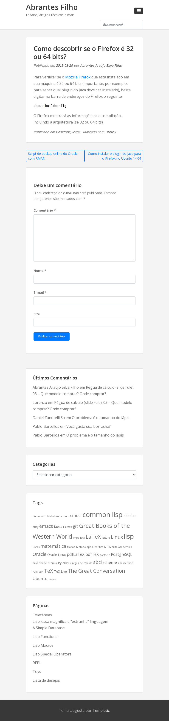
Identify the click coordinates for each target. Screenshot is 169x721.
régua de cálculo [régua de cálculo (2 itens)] (82, 563)
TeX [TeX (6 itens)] (48, 570)
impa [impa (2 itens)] (76, 537)
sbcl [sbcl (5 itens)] (97, 562)
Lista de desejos (46, 680)
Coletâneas (42, 615)
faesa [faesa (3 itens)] (58, 526)
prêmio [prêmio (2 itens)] (52, 563)
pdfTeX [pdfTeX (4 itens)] (92, 554)
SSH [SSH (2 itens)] (41, 571)
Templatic (101, 710)
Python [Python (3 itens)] (63, 562)
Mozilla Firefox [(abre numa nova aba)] (77, 77)
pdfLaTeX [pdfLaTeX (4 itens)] (75, 554)
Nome (40, 270)
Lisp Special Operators (52, 654)
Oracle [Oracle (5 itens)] (39, 554)
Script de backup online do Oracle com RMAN (53, 156)
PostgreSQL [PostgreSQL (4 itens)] (121, 554)
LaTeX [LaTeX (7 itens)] (93, 536)
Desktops (63, 132)
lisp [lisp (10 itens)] (129, 536)
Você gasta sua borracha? (88, 426)
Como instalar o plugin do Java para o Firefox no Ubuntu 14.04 (114, 156)
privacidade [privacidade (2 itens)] (40, 563)
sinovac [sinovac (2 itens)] (122, 563)
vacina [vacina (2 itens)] (52, 579)
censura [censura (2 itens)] (64, 516)
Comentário (45, 210)
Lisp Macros (43, 645)
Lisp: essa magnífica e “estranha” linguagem (70, 621)
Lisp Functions (45, 636)
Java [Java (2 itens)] (82, 537)
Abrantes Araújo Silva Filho (101, 65)
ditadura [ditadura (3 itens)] (130, 516)
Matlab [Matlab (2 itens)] (71, 547)
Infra (75, 132)
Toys (37, 671)
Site (37, 314)
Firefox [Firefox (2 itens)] (67, 527)
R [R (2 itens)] (70, 563)
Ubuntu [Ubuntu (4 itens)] (40, 578)
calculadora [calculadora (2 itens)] (52, 516)
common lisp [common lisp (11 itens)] (102, 514)
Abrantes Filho (52, 7)
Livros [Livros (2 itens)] (36, 547)
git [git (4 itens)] (75, 526)
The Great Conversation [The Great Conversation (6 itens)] (96, 570)
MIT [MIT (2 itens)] (106, 547)
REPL (37, 662)
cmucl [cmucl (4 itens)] (76, 515)
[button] (138, 11)
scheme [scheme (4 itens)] (110, 562)
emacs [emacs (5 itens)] (46, 526)
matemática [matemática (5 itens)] (53, 546)
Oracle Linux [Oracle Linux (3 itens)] (56, 554)
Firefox (110, 132)
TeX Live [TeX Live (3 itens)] (60, 571)
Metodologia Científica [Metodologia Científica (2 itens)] (89, 547)
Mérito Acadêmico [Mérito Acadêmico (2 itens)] (120, 547)
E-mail (40, 292)
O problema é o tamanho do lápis (100, 417)
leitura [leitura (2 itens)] (106, 537)
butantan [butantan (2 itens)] (38, 516)
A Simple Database (49, 627)
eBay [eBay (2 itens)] (35, 527)
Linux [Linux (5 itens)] (117, 537)
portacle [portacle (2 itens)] (105, 555)
